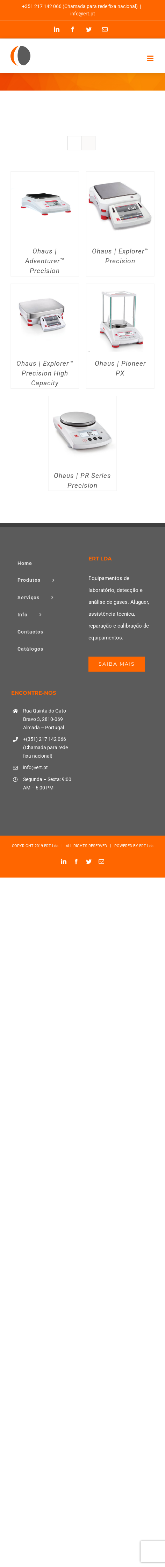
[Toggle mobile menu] (151, 58)
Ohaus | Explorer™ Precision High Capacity (44, 373)
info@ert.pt (82, 13)
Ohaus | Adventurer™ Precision (44, 261)
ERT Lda (51, 846)
